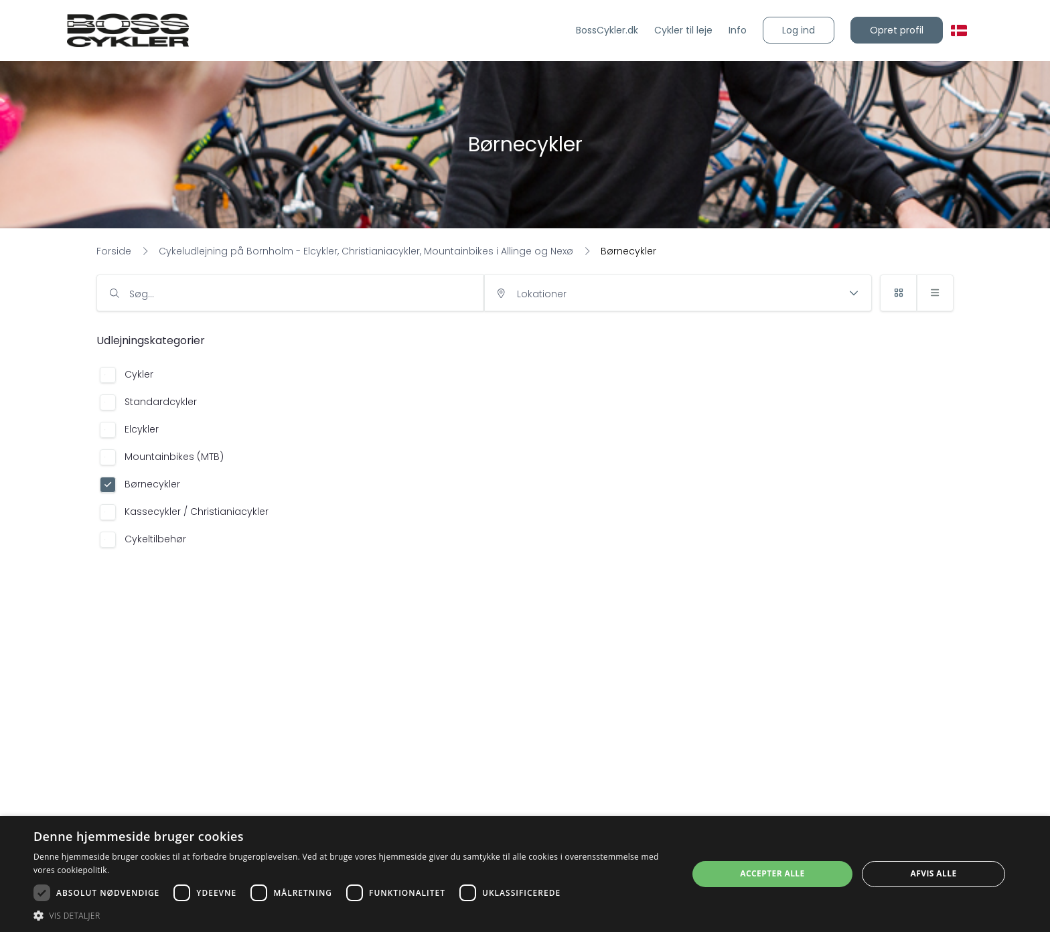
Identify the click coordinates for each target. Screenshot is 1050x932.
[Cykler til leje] (683, 30)
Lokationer (542, 294)
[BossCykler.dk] (607, 30)
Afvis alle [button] (934, 873)
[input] (290, 293)
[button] (798, 30)
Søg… (141, 294)
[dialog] (525, 874)
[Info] (738, 30)
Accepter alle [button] (772, 873)
